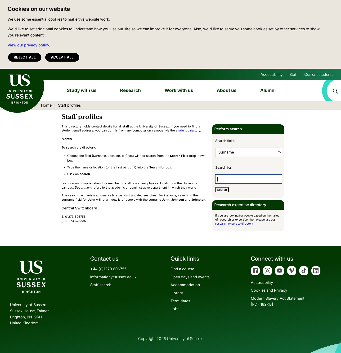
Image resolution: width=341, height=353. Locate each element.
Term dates (180, 301)
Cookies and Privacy (269, 290)
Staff (293, 74)
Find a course (182, 269)
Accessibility (271, 74)
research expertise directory (234, 223)
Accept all (62, 57)
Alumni (268, 90)
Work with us (179, 90)
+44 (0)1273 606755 (108, 269)
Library (176, 292)
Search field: (225, 141)
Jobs (174, 308)
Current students (318, 74)
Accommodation (185, 284)
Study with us (82, 90)
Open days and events (190, 277)
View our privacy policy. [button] (29, 45)
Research (130, 90)
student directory (188, 130)
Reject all (25, 57)
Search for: (223, 167)
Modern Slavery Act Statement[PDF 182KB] (277, 301)
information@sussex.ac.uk (113, 277)
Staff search (100, 284)
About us (227, 90)
